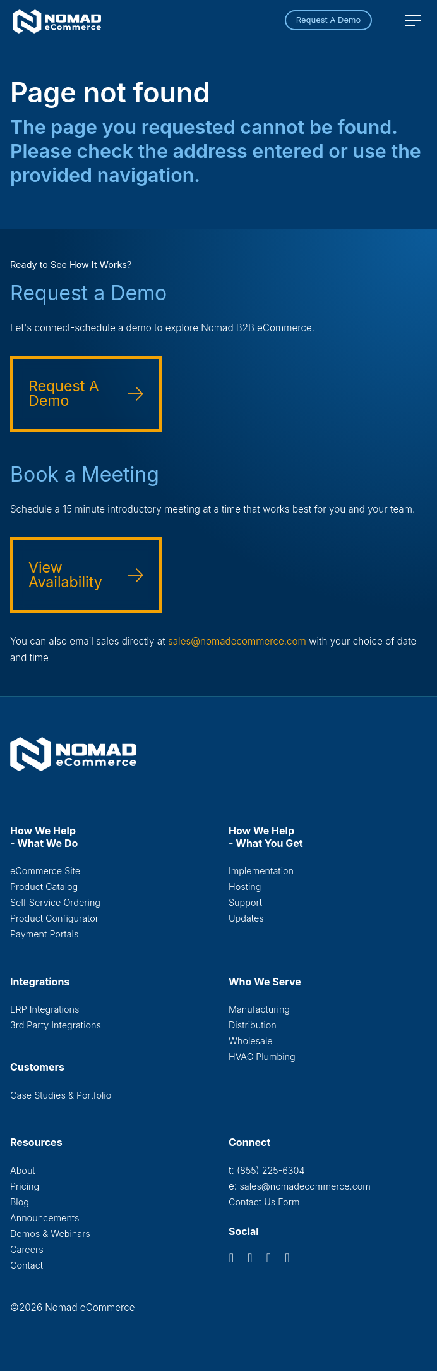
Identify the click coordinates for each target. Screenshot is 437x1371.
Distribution (253, 1025)
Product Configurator (54, 918)
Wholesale (251, 1040)
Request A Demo (328, 20)
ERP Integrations (44, 1009)
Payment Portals (44, 934)
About (22, 1170)
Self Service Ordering (55, 902)
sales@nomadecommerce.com (237, 641)
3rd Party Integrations (55, 1025)
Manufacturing (259, 1009)
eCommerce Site (45, 870)
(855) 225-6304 (270, 1170)
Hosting (245, 886)
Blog (19, 1202)
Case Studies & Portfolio (60, 1095)
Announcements (44, 1217)
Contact (26, 1265)
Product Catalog (44, 886)
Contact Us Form (264, 1202)
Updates (246, 918)
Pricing (24, 1186)
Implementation (261, 870)
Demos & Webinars (50, 1233)
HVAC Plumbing (262, 1056)
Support (245, 902)
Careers (27, 1249)
